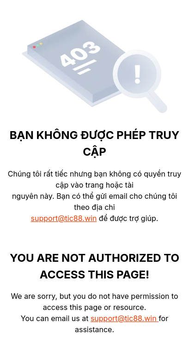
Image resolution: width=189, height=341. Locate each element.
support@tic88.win (64, 218)
